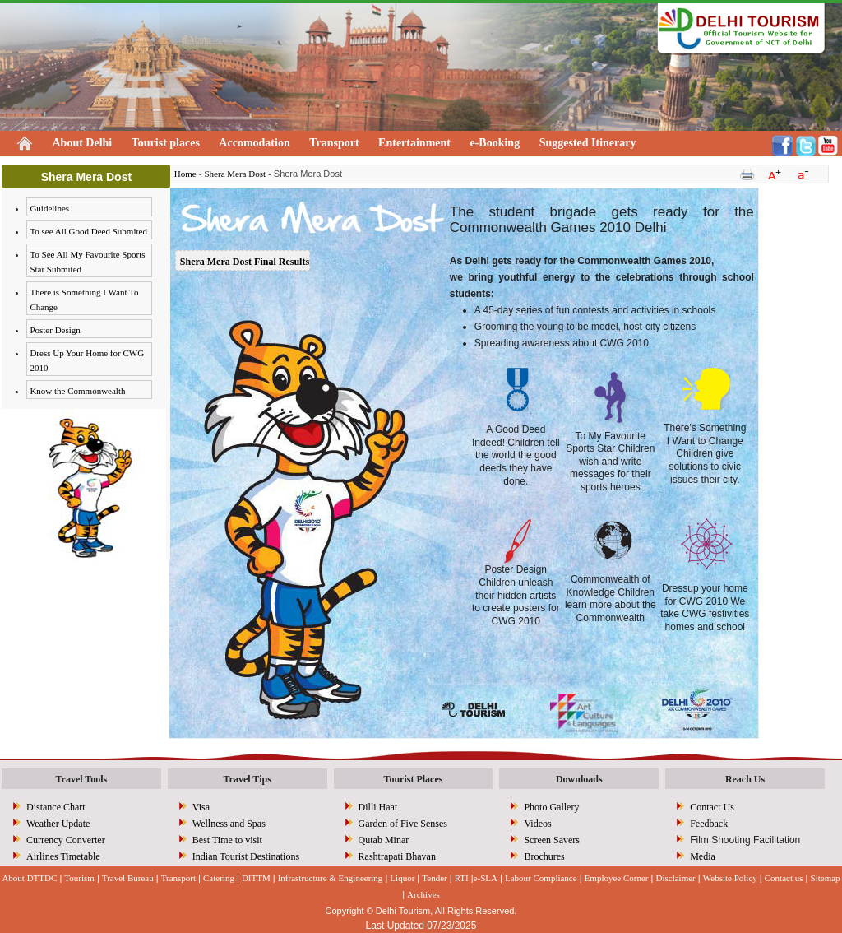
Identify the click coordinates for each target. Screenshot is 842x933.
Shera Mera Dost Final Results (244, 261)
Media (702, 856)
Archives (423, 894)
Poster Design (55, 330)
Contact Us (712, 807)
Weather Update (58, 823)
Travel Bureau (128, 878)
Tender (434, 878)
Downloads (579, 779)
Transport (334, 143)
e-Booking (495, 143)
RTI (462, 878)
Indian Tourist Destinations (245, 856)
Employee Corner (617, 878)
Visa (201, 807)
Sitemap (825, 878)
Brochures (544, 856)
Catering (218, 878)
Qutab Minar (384, 840)
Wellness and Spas (229, 823)
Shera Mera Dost (235, 174)
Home (185, 174)
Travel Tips (247, 779)
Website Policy (730, 878)
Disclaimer (676, 878)
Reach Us (745, 779)
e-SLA (485, 878)
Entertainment (414, 143)
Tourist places (166, 143)
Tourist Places (413, 779)
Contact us (784, 878)
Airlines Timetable (63, 856)
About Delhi (83, 143)
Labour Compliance (541, 878)
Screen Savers (552, 840)
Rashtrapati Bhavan (397, 856)
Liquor (402, 878)
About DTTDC (29, 878)
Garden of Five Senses (403, 823)
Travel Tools (81, 779)
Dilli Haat (378, 807)
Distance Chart (56, 807)
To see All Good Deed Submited (88, 231)
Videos (537, 823)
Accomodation (254, 143)
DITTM (256, 878)
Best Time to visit (227, 840)
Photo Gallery (551, 807)
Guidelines (49, 208)
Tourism (79, 878)
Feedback (709, 823)
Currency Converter (65, 840)
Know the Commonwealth (77, 391)
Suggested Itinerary (587, 143)
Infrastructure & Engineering (330, 878)
